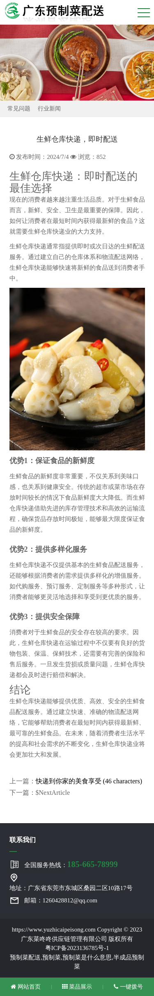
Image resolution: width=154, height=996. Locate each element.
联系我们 (22, 839)
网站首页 (26, 987)
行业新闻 (49, 109)
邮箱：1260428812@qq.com (60, 900)
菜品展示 (77, 987)
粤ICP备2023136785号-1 (77, 948)
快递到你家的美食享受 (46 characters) (89, 781)
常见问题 (18, 109)
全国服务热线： (71, 864)
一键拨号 (128, 987)
